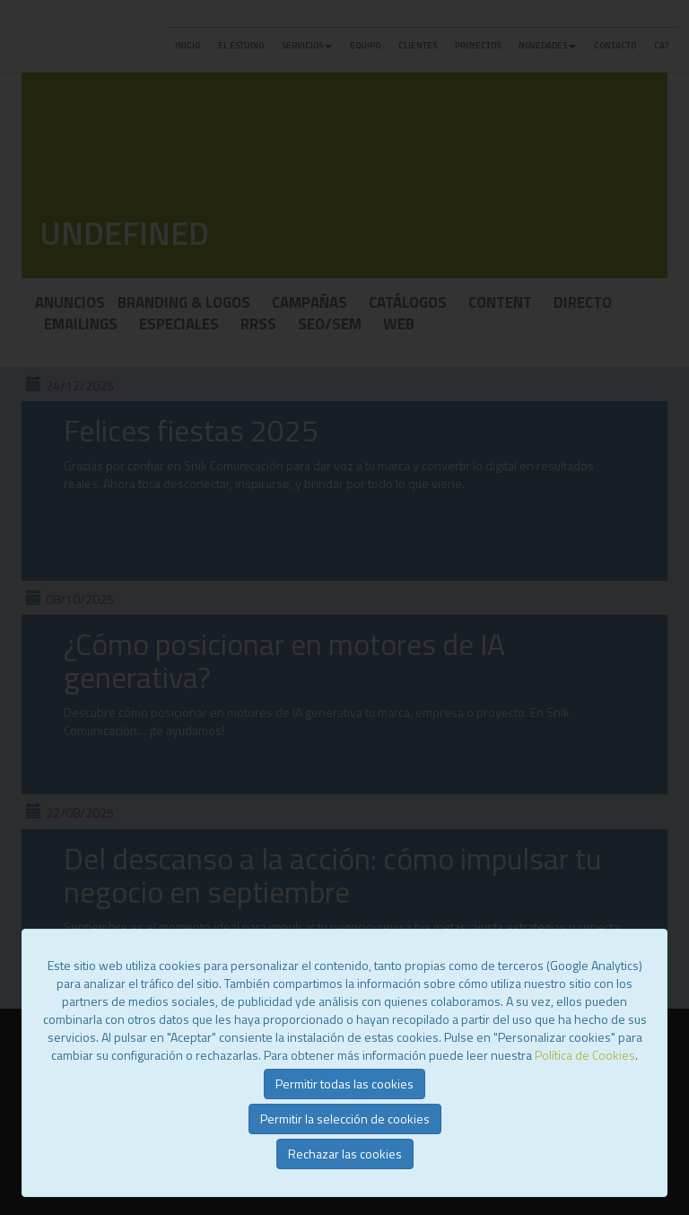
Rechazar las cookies (345, 1153)
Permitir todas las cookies (344, 1083)
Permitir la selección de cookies (345, 1118)
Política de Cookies (585, 1054)
